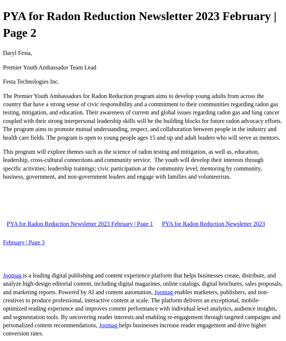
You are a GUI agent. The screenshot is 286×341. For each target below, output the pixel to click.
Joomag (13, 275)
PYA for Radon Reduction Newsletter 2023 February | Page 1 (80, 224)
